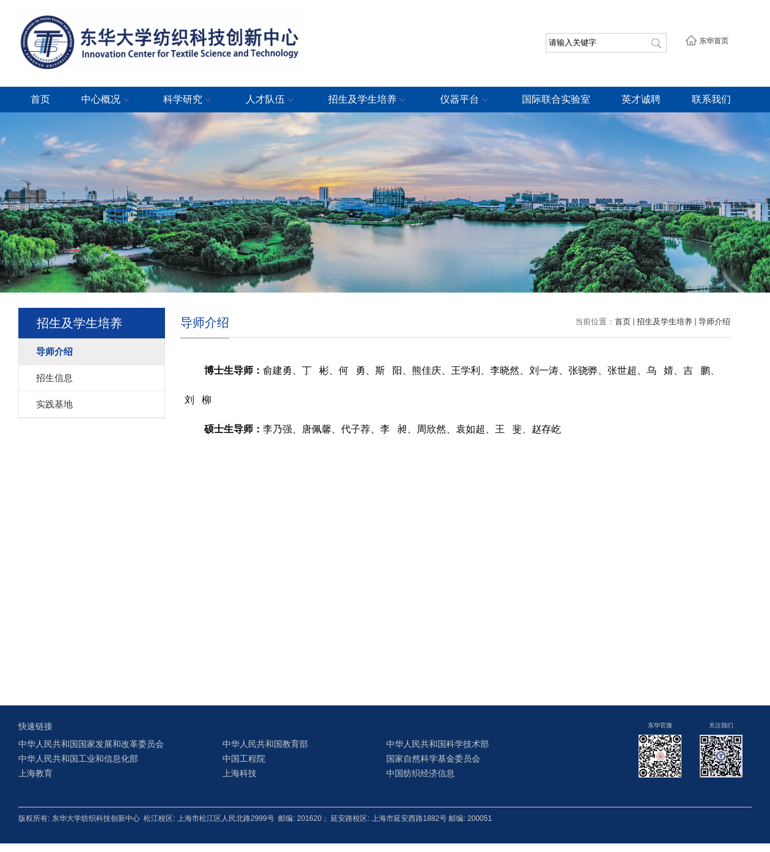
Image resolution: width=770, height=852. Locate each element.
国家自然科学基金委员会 (433, 758)
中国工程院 (243, 758)
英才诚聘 (641, 99)
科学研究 (189, 100)
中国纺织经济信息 (420, 773)
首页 (40, 99)
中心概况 (107, 100)
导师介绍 (714, 321)
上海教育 (35, 773)
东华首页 (706, 41)
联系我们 (711, 99)
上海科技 (239, 773)
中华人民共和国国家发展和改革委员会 (91, 744)
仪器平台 (465, 100)
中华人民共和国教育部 (265, 744)
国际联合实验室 (556, 99)
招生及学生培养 (368, 100)
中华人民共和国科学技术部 (437, 744)
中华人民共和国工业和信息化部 (78, 758)
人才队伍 (271, 100)
